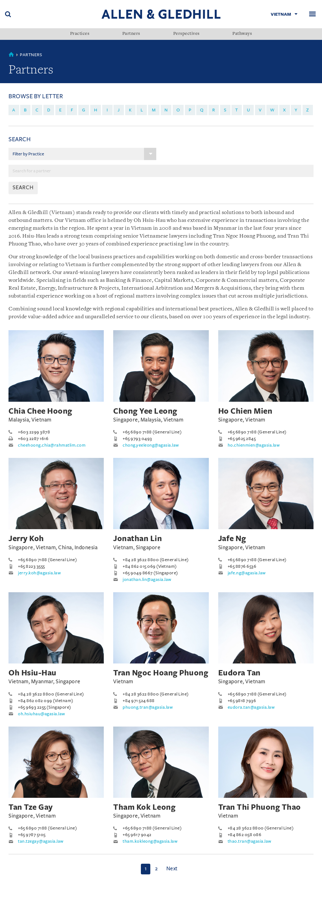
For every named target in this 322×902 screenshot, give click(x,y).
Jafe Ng (232, 538)
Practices (80, 34)
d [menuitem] (49, 110)
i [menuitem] (107, 110)
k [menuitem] (130, 110)
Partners (131, 34)
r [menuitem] (213, 110)
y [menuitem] (296, 110)
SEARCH (23, 188)
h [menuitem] (95, 110)
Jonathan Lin (137, 538)
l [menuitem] (142, 110)
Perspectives (186, 34)
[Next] (172, 869)
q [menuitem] (202, 110)
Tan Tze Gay (30, 807)
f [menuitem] (72, 110)
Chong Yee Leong (145, 411)
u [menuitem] (248, 110)
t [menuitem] (236, 110)
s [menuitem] (225, 110)
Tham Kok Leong (144, 807)
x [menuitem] (284, 110)
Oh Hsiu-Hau (32, 673)
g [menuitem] (84, 110)
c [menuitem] (37, 110)
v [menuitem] (260, 110)
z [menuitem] (307, 110)
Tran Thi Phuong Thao (259, 807)
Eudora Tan (239, 673)
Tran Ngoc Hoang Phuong (160, 673)
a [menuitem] (13, 110)
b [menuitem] (25, 110)
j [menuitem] (119, 110)
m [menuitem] (154, 110)
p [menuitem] (190, 110)
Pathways (242, 34)
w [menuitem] (272, 110)
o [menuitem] (178, 110)
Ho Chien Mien (245, 411)
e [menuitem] (60, 110)
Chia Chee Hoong (40, 411)
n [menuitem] (166, 110)
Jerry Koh (26, 538)
